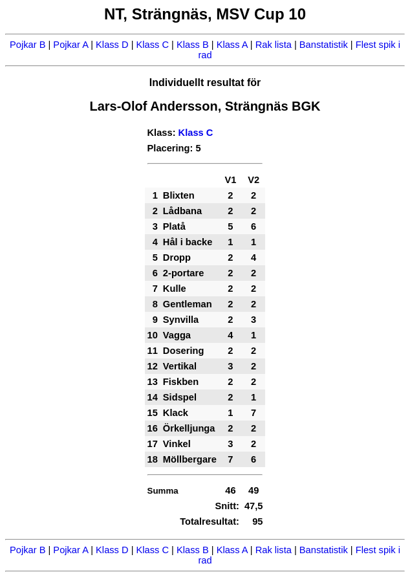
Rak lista (273, 44)
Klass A (232, 44)
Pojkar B (27, 44)
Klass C (152, 44)
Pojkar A (70, 44)
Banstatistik (323, 44)
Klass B (193, 44)
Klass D (112, 44)
